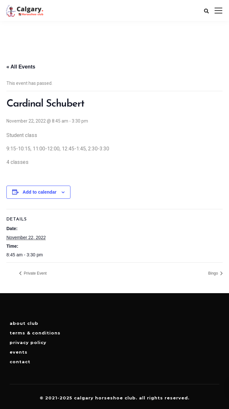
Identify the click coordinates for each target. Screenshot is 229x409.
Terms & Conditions (35, 332)
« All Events (20, 66)
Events (19, 352)
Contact (20, 361)
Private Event (35, 273)
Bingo (213, 273)
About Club (24, 323)
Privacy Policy (28, 342)
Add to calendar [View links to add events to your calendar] (40, 192)
